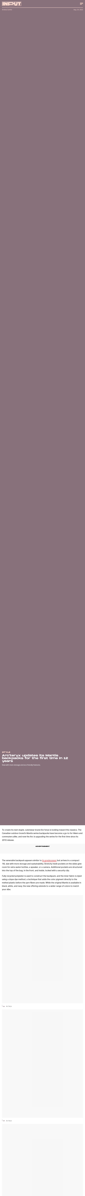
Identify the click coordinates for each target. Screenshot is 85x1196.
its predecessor (49, 860)
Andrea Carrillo (7, 10)
